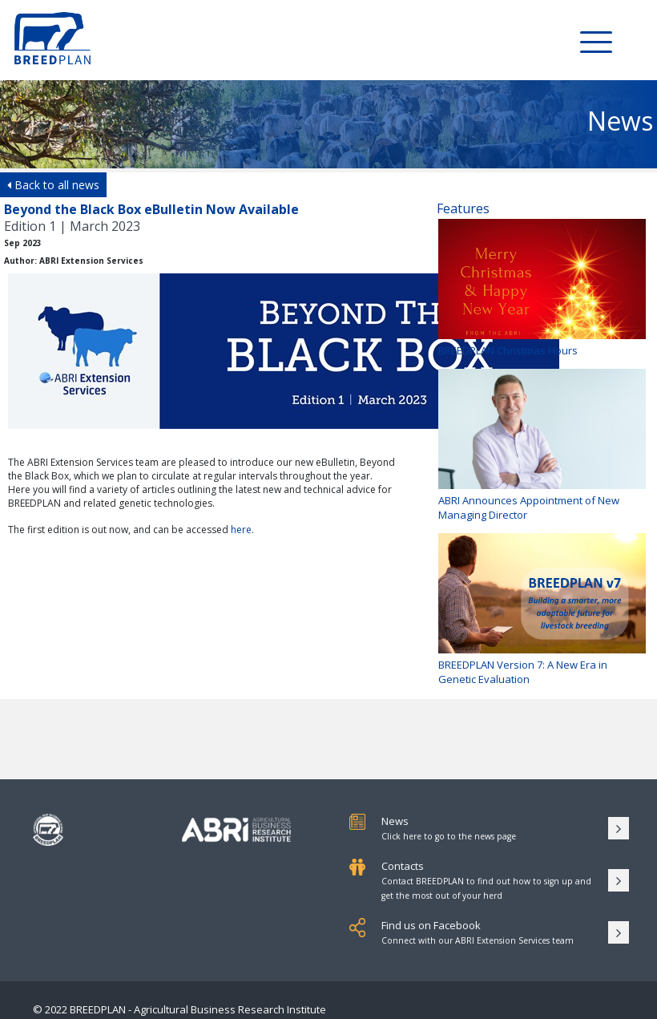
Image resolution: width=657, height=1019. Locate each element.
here (241, 529)
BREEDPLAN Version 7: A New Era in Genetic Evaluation (542, 609)
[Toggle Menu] (596, 41)
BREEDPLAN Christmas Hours (542, 288)
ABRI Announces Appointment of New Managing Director (542, 445)
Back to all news (53, 184)
